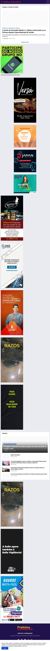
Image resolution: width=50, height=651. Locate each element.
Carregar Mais (25, 42)
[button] (1, 2)
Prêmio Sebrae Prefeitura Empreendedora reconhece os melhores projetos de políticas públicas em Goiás (27, 468)
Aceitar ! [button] (5, 648)
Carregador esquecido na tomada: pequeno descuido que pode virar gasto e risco (25, 448)
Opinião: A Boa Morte (15, 455)
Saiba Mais (24, 646)
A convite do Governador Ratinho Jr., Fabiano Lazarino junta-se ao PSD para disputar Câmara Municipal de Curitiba (24, 31)
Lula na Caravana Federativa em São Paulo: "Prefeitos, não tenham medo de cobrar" (29, 474)
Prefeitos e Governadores (12, 2)
